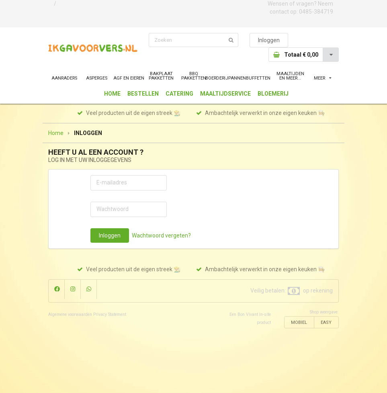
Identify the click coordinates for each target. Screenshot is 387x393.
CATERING (179, 93)
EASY (326, 322)
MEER (322, 78)
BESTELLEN (143, 93)
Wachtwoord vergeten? (161, 235)
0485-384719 (316, 11)
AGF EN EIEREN (128, 78)
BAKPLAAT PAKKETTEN (161, 76)
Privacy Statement (109, 314)
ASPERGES (96, 78)
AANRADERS (64, 78)
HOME (112, 93)
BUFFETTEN (258, 78)
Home (55, 133)
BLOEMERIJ (273, 93)
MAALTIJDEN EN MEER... (290, 76)
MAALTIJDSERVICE (225, 93)
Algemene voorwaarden (70, 314)
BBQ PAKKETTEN (193, 76)
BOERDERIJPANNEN (226, 78)
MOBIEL (299, 322)
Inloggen (269, 40)
